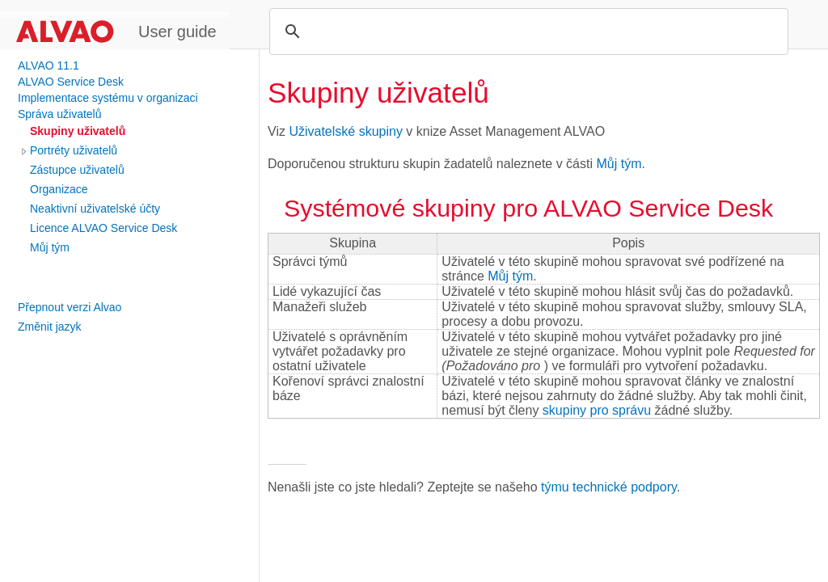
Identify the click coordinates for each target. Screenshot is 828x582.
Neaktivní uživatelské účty (95, 208)
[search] (526, 31)
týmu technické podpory (609, 487)
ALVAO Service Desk (71, 81)
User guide (177, 31)
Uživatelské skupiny (346, 131)
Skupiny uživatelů (77, 130)
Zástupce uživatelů (77, 169)
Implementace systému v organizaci (108, 97)
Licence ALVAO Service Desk (103, 227)
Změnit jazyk (50, 326)
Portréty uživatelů (73, 150)
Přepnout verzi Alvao (69, 307)
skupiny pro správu (597, 410)
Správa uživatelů (60, 114)
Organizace (59, 189)
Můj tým (50, 247)
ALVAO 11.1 (48, 65)
